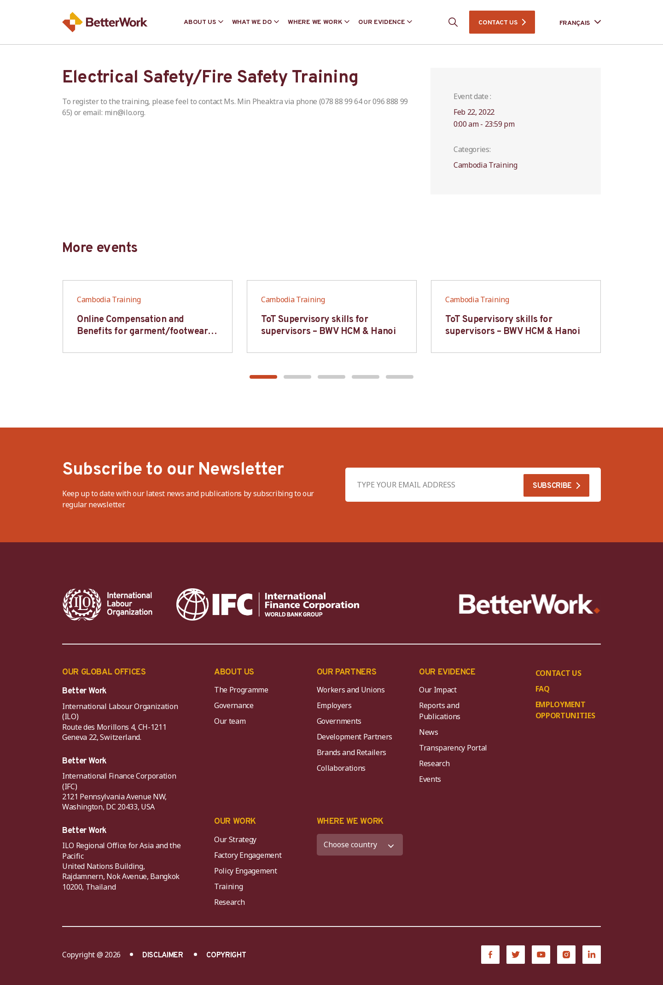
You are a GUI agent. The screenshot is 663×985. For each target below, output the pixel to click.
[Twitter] (515, 954)
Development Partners (355, 737)
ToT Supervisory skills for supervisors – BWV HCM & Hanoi (328, 326)
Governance (234, 705)
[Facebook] (490, 954)
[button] (263, 377)
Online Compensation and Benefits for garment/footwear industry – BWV (142, 332)
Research (434, 763)
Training (228, 886)
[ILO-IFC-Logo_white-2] (107, 604)
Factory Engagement (247, 855)
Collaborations (341, 768)
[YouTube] (541, 954)
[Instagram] (566, 954)
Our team (229, 721)
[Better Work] (530, 604)
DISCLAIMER (162, 955)
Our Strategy (235, 839)
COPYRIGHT (226, 955)
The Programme (241, 690)
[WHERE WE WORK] (360, 845)
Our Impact (438, 690)
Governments (339, 721)
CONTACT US (497, 23)
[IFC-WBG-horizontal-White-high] (267, 604)
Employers (334, 705)
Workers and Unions (351, 690)
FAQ (542, 689)
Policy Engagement (247, 871)
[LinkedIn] (591, 954)
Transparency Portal (453, 748)
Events (430, 779)
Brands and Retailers (352, 752)
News (428, 732)
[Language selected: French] (574, 22)
